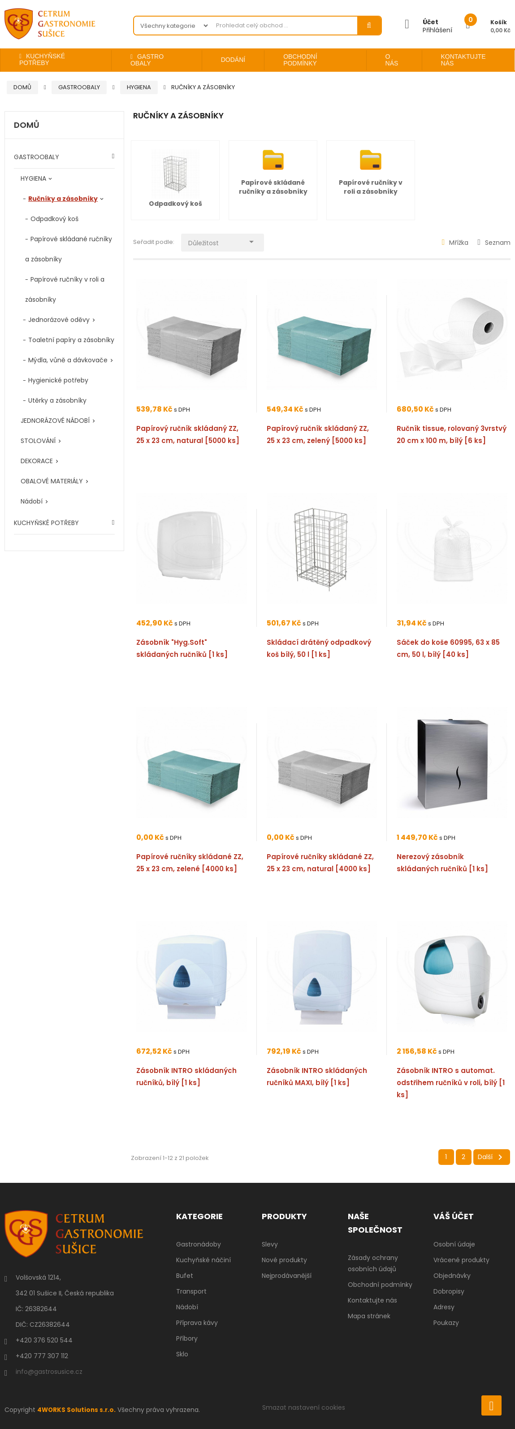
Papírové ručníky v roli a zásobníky (370, 187)
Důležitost (226, 241)
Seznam (494, 242)
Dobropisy (448, 1291)
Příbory (187, 1338)
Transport (191, 1291)
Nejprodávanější (287, 1275)
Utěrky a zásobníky (57, 400)
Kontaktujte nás (372, 1300)
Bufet (184, 1275)
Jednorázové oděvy (59, 319)
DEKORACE (37, 460)
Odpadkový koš (54, 218)
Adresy (443, 1307)
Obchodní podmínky (380, 1284)
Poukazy (446, 1322)
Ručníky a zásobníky (63, 198)
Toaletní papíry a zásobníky (71, 339)
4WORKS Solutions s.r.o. (77, 1409)
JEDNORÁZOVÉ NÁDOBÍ (55, 420)
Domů (26, 125)
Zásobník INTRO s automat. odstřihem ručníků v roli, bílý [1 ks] (451, 1082)
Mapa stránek (369, 1316)
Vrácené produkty (461, 1259)
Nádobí (32, 501)
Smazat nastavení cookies (303, 1407)
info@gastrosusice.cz (49, 1371)
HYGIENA (33, 178)
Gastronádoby (198, 1244)
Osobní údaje (454, 1244)
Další (492, 1157)
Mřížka (455, 242)
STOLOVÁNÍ (38, 440)
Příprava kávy (197, 1322)
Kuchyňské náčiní (203, 1259)
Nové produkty (284, 1259)
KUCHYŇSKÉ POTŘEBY (46, 522)
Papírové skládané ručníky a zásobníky (273, 187)
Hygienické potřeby (58, 380)
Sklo (182, 1354)
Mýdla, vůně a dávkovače (68, 360)
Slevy (270, 1244)
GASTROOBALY (36, 156)
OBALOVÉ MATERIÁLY (52, 481)
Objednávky (452, 1275)
